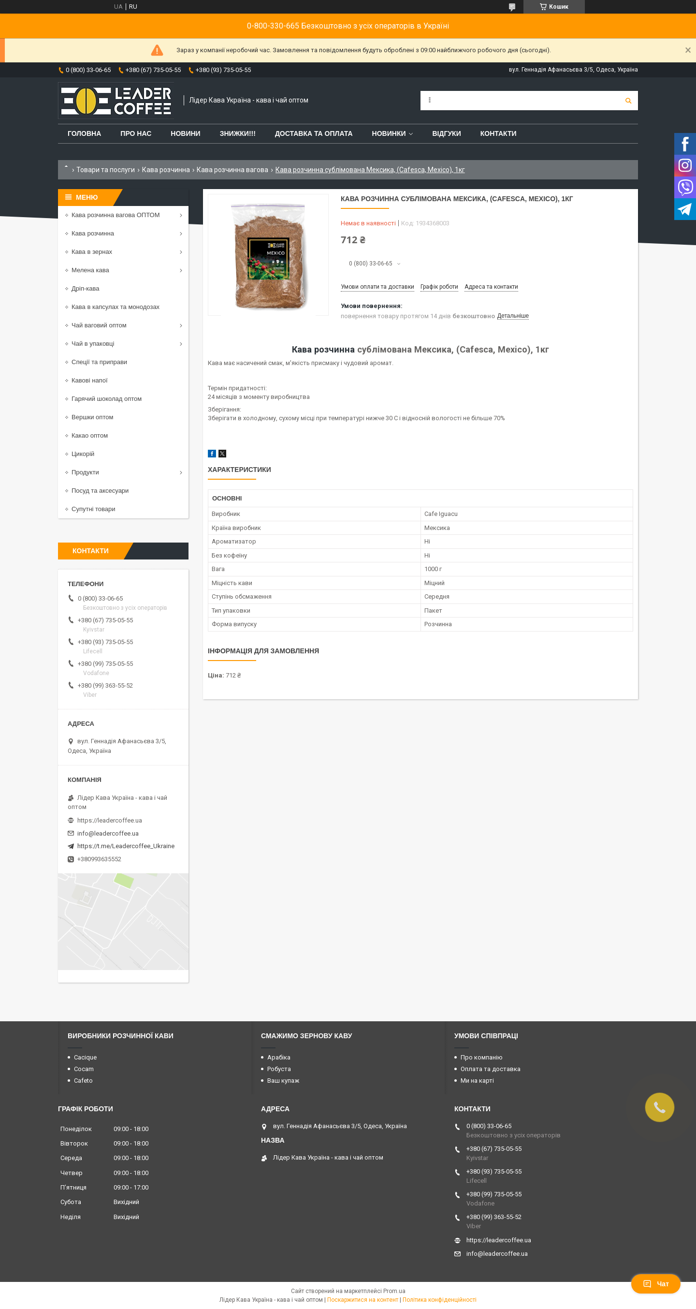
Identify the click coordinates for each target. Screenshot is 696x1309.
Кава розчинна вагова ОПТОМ (116, 215)
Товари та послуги (105, 170)
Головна (84, 133)
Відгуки (446, 133)
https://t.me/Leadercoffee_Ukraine (125, 846)
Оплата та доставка (491, 1069)
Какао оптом (90, 435)
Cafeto (83, 1080)
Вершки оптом (92, 417)
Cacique (85, 1057)
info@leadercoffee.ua (108, 833)
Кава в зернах (92, 251)
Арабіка (278, 1057)
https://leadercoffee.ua (109, 820)
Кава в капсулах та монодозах (116, 306)
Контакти (498, 133)
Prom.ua (394, 1291)
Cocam (84, 1069)
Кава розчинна (166, 170)
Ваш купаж (283, 1080)
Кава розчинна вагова (232, 170)
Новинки (389, 133)
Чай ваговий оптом (99, 325)
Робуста (279, 1069)
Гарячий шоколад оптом (107, 398)
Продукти (85, 472)
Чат (656, 1284)
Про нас (135, 133)
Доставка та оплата (314, 133)
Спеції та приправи (99, 362)
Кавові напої (90, 380)
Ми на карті (477, 1080)
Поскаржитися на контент (362, 1299)
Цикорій (83, 453)
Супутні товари (94, 509)
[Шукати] (628, 100)
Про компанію (482, 1057)
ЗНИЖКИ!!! (238, 133)
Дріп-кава (85, 288)
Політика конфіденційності (440, 1299)
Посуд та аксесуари (100, 490)
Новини (185, 133)
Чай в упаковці (93, 343)
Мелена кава (90, 270)
